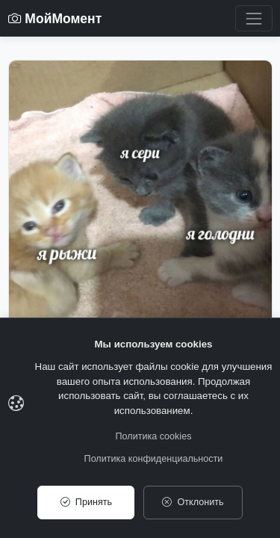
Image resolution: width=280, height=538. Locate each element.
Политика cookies (154, 436)
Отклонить (192, 502)
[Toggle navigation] (253, 18)
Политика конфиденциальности (153, 459)
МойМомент (55, 18)
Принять (86, 502)
